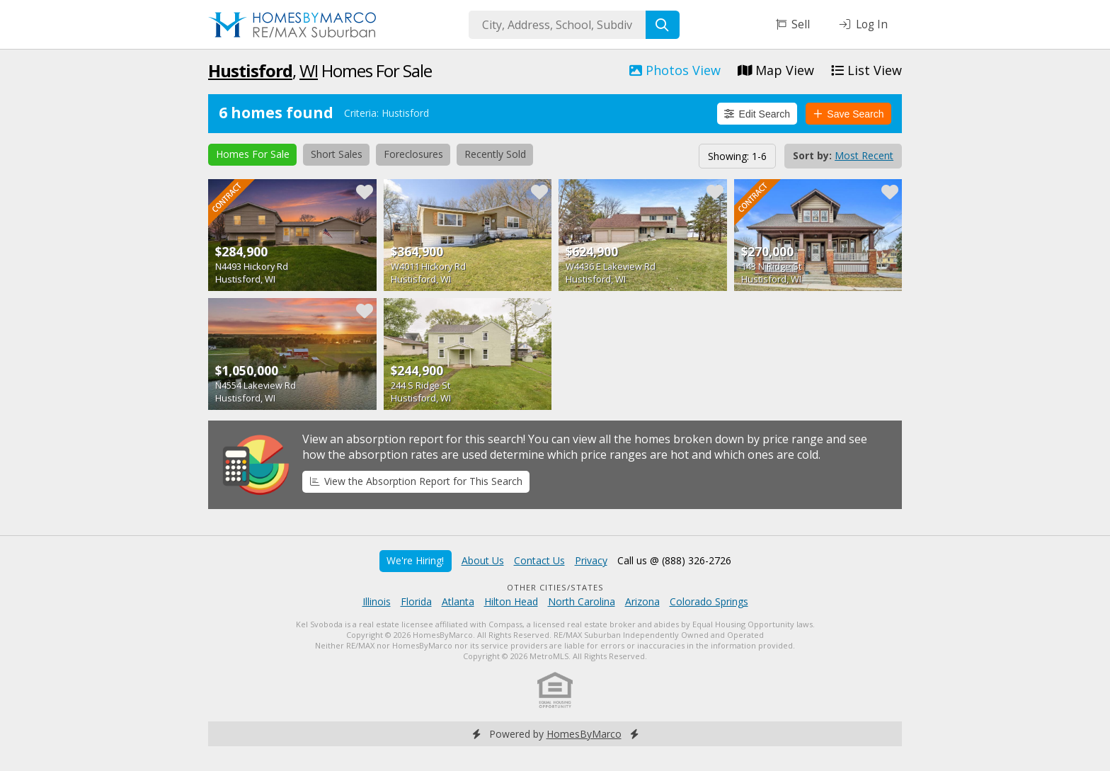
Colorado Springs (709, 601)
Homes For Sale (253, 154)
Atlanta (458, 601)
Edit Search (757, 114)
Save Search (848, 114)
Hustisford (250, 70)
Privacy (591, 560)
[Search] (663, 25)
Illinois (376, 601)
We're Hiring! (415, 560)
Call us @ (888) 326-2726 (674, 560)
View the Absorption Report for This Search (416, 481)
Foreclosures (413, 154)
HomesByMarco (584, 734)
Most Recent (864, 155)
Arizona (642, 601)
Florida (416, 601)
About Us (483, 560)
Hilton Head (511, 601)
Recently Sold (495, 154)
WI (308, 70)
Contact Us (539, 560)
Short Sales (336, 154)
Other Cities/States (555, 587)
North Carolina (581, 601)
